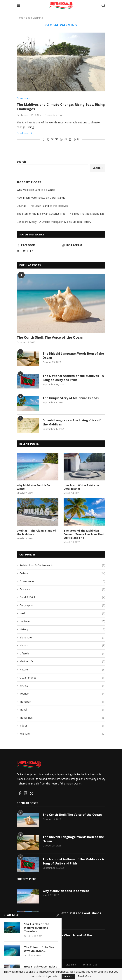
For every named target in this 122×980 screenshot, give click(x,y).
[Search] (103, 5)
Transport (62, 701)
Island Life (62, 637)
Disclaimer (71, 964)
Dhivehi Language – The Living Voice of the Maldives (72, 422)
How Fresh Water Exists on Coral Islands (41, 197)
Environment (62, 581)
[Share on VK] (56, 139)
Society (62, 685)
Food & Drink (62, 597)
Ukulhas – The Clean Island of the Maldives (42, 205)
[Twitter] (38, 251)
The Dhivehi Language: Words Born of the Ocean (73, 355)
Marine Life (62, 661)
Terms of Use (90, 964)
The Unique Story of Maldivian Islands (71, 398)
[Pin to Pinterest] (52, 139)
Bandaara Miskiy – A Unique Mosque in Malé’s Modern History (54, 221)
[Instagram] (83, 245)
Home (20, 17)
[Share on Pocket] (70, 139)
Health (62, 613)
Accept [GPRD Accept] (68, 976)
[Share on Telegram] (65, 139)
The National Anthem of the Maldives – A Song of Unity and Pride (73, 378)
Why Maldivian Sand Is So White (36, 189)
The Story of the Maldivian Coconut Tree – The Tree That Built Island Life (60, 214)
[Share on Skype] (74, 139)
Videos (62, 725)
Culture (62, 573)
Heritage (62, 621)
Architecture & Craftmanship (62, 565)
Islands (62, 645)
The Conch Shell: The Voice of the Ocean (50, 337)
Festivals (62, 589)
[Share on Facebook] (43, 139)
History (62, 629)
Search (21, 161)
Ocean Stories (62, 677)
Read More (84, 976)
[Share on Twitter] (48, 139)
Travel (62, 709)
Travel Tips (62, 718)
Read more (24, 133)
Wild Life (62, 734)
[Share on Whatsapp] (61, 139)
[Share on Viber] (78, 139)
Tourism (62, 693)
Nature (62, 669)
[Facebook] (38, 245)
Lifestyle (62, 653)
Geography (62, 605)
